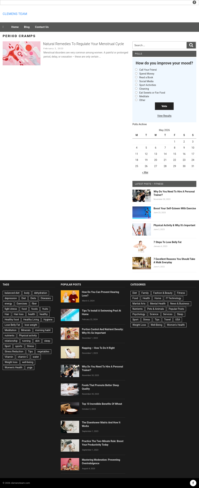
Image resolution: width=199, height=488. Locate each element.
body (26, 292)
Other (142, 100)
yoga (29, 367)
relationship (11, 340)
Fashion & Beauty (163, 292)
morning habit (42, 330)
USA (177, 319)
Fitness (181, 292)
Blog (27, 27)
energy (8, 303)
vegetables (43, 351)
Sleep (180, 314)
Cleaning (144, 88)
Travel (167, 319)
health (31, 314)
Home (15, 27)
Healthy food (12, 319)
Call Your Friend (148, 69)
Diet (23, 298)
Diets (33, 298)
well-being (27, 362)
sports (18, 346)
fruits (45, 308)
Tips (30, 351)
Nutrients (137, 308)
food (24, 308)
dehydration (40, 292)
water (36, 356)
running (26, 340)
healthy (44, 314)
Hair (7, 314)
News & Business (179, 303)
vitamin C (23, 356)
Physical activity (28, 335)
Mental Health (157, 303)
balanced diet (12, 292)
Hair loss (19, 314)
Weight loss (11, 362)
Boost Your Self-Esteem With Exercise (175, 208)
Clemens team (15, 14)
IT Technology (173, 298)
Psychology (138, 314)
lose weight (30, 324)
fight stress (11, 308)
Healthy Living (31, 319)
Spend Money (146, 73)
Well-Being (156, 324)
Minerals (26, 330)
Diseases (46, 298)
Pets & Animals (155, 308)
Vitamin (9, 356)
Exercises (22, 303)
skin (37, 340)
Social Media (146, 81)
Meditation (11, 330)
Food (135, 298)
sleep (47, 340)
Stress (30, 346)
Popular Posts (176, 308)
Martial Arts (138, 303)
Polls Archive (139, 124)
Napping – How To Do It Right (98, 348)
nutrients (9, 335)
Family (145, 292)
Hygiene (47, 319)
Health (146, 298)
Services (168, 314)
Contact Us (42, 27)
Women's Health (13, 367)
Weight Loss (139, 324)
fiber (34, 303)
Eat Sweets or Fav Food (152, 92)
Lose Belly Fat (12, 324)
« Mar (145, 172)
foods (34, 308)
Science (154, 314)
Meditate (144, 96)
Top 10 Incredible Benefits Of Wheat (102, 403)
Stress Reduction (14, 351)
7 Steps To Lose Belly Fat (167, 242)
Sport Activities (147, 85)
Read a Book (146, 77)
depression (11, 298)
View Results (164, 115)
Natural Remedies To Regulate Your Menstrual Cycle (83, 44)
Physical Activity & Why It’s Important (174, 225)
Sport (8, 346)
